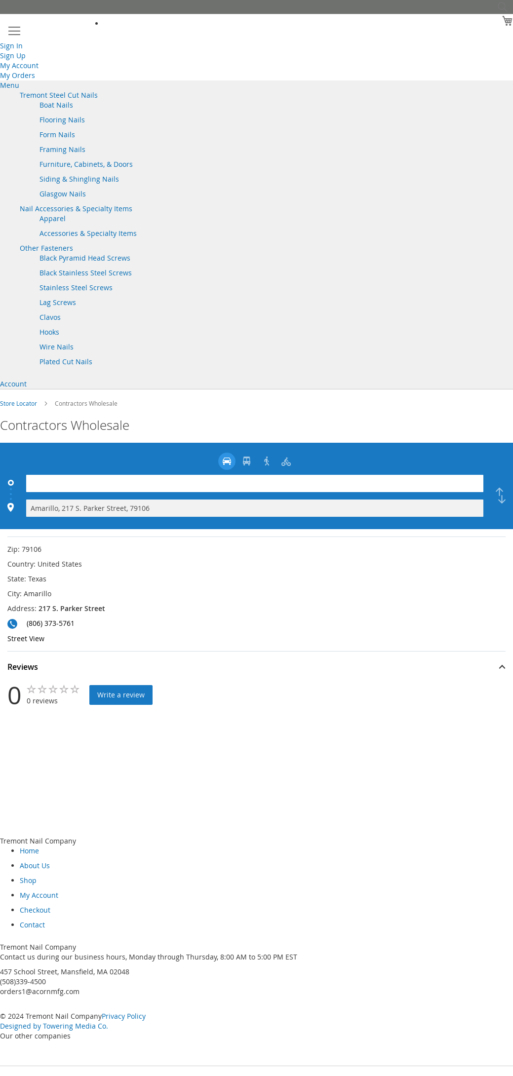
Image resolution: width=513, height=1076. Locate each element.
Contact (32, 924)
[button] (256, 668)
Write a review (121, 694)
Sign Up (13, 55)
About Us (35, 865)
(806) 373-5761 (51, 623)
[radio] (227, 461)
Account (13, 383)
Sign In (11, 45)
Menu (9, 85)
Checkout (35, 910)
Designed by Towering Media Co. (54, 1026)
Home (29, 850)
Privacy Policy (124, 1016)
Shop (28, 880)
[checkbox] (501, 496)
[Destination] (254, 508)
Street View (25, 638)
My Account (19, 65)
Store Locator (19, 403)
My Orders (17, 75)
